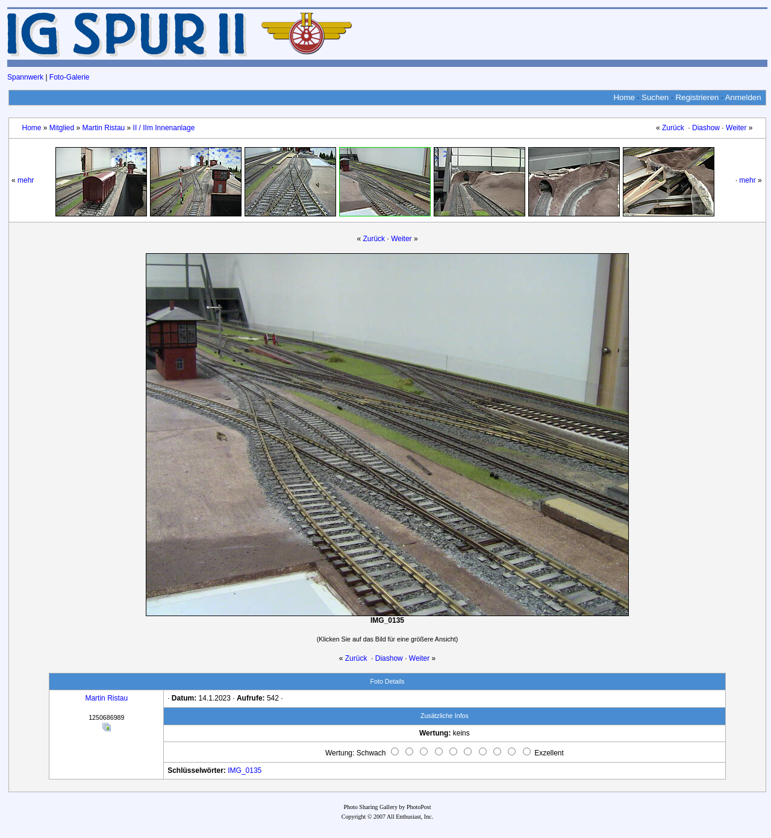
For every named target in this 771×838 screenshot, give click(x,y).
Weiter (736, 128)
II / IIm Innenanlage (164, 128)
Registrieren (697, 97)
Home (624, 97)
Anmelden (743, 97)
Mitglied (61, 128)
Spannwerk (25, 77)
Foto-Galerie (69, 77)
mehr (25, 180)
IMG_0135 (244, 770)
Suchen (655, 97)
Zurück (673, 128)
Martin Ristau (104, 128)
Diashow (706, 128)
